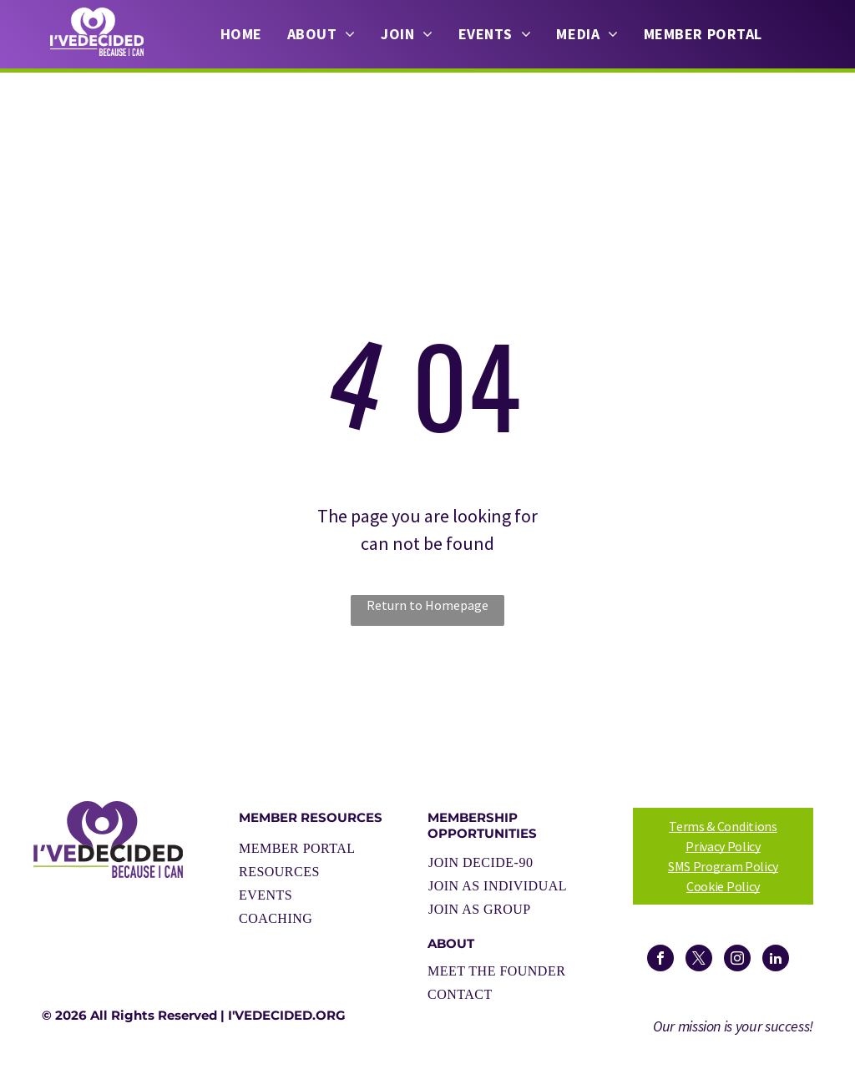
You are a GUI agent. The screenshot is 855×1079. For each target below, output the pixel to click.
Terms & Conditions (723, 826)
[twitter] (699, 960)
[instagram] (737, 960)
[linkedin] (775, 960)
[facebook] (660, 960)
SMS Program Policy (723, 866)
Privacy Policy (723, 846)
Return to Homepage (427, 605)
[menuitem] (241, 34)
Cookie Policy (723, 886)
